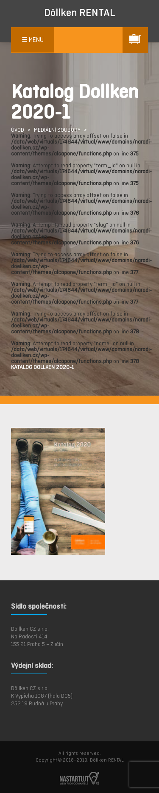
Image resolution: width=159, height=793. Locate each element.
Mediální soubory (57, 129)
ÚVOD (17, 129)
